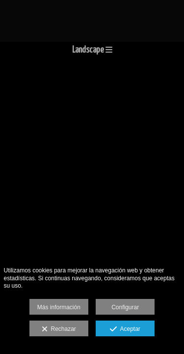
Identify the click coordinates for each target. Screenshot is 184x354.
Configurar (125, 307)
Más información (58, 307)
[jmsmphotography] (92, 20)
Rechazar (59, 329)
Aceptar (125, 329)
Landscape (92, 50)
